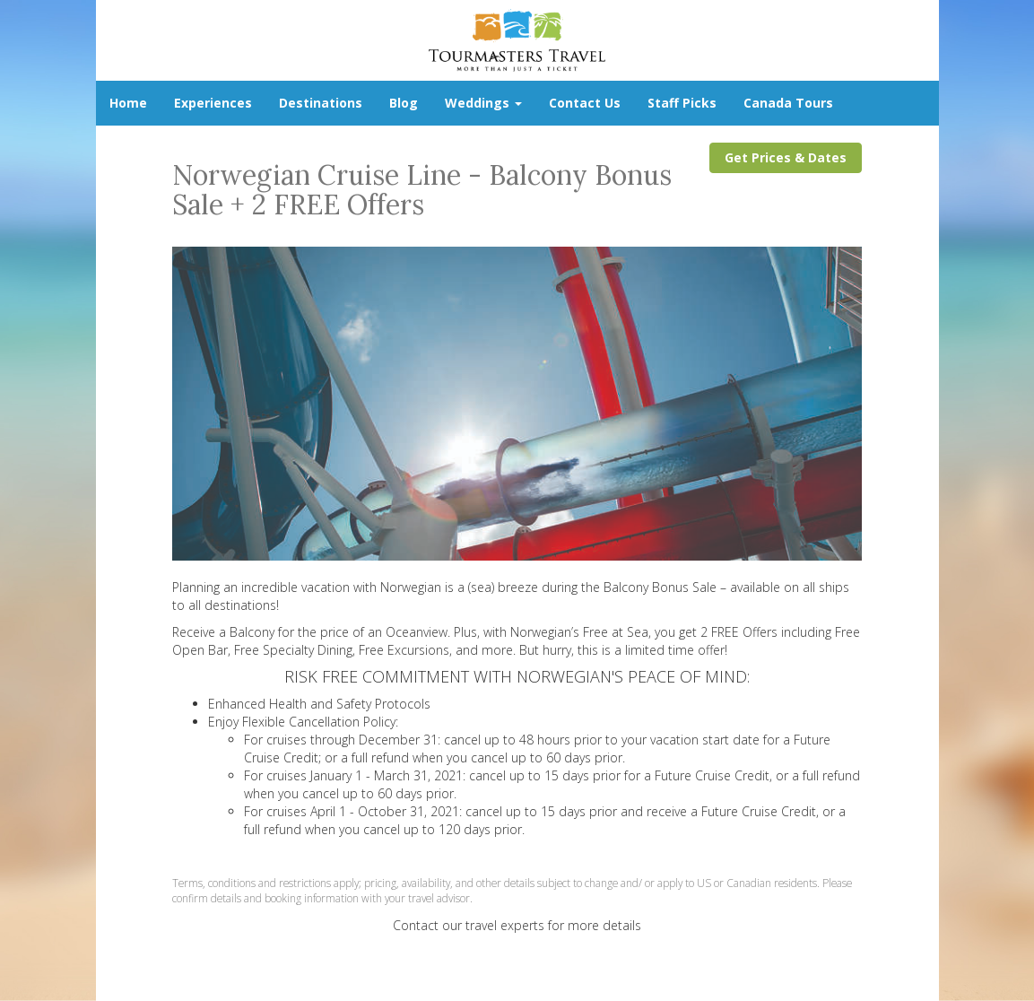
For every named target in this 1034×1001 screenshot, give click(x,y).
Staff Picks (682, 102)
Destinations (320, 102)
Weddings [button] (483, 102)
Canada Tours (788, 102)
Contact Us (585, 102)
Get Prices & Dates (786, 157)
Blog (403, 102)
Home (128, 102)
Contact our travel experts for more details (517, 925)
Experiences (213, 102)
